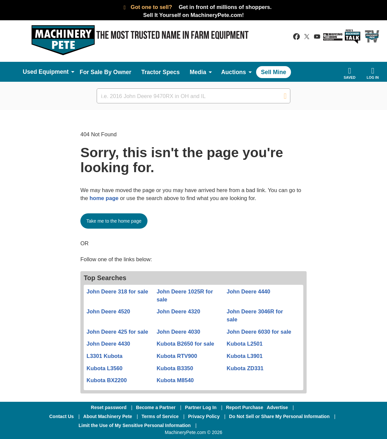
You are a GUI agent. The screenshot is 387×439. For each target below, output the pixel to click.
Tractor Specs (160, 72)
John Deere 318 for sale (117, 291)
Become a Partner (155, 407)
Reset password (109, 407)
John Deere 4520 (108, 311)
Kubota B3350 (174, 368)
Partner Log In (201, 407)
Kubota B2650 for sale (185, 344)
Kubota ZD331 (245, 368)
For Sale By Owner (106, 72)
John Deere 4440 (248, 291)
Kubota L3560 (105, 368)
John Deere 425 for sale (117, 332)
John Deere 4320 (178, 311)
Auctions (233, 72)
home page (104, 198)
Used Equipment (46, 71)
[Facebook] (219, 425)
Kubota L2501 (244, 344)
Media (198, 72)
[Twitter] (254, 425)
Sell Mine (273, 72)
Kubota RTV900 (176, 356)
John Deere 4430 (108, 344)
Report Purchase (244, 407)
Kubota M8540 (175, 380)
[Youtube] (289, 425)
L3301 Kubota (105, 356)
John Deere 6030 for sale (259, 332)
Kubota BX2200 (107, 380)
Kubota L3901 (244, 356)
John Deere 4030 (178, 332)
